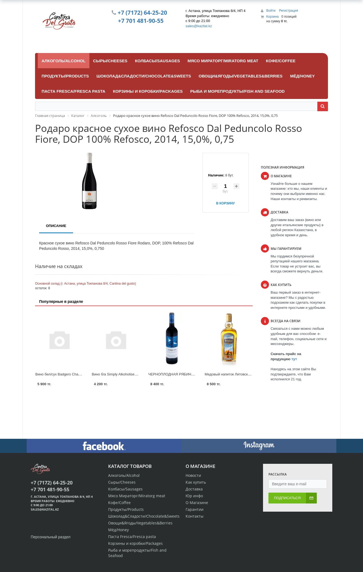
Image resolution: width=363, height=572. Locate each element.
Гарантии (195, 509)
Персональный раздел (50, 537)
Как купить (196, 482)
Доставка (194, 489)
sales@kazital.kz (199, 26)
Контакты (195, 516)
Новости (193, 475)
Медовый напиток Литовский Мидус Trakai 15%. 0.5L (248, 374)
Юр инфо (194, 495)
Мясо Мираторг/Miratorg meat (136, 495)
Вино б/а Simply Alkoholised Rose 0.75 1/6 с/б (128, 374)
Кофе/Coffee (119, 502)
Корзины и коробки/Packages (135, 543)
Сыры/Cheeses (122, 482)
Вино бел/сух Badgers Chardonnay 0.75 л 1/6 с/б (74, 374)
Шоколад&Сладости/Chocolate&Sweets (144, 516)
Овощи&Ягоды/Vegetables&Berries (140, 523)
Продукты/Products (126, 509)
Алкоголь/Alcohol (124, 475)
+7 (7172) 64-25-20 (142, 12)
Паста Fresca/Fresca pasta (132, 536)
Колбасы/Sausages (125, 489)
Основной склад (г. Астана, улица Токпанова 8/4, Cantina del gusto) (85, 283)
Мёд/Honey (118, 529)
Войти (271, 11)
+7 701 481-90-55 (141, 20)
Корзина (272, 16)
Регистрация (288, 11)
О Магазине (197, 502)
